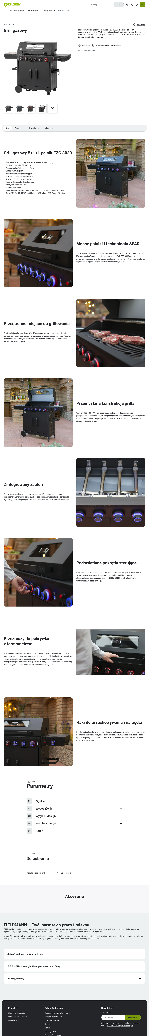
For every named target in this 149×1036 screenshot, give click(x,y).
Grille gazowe (47, 10)
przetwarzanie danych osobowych (119, 1028)
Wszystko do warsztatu (18, 1019)
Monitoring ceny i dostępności (106, 45)
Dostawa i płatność (54, 1023)
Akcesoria (50, 129)
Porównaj (84, 45)
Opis (7, 129)
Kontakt (49, 1027)
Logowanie (131, 1020)
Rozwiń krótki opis (86, 37)
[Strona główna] (5, 11)
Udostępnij (138, 24)
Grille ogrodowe (33, 10)
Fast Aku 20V (14, 1023)
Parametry (19, 129)
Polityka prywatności (54, 1019)
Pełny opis (99, 37)
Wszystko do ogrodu (17, 10)
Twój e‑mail (105, 1015)
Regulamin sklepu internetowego (59, 1016)
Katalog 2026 (51, 1034)
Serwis (48, 1031)
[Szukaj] (118, 4)
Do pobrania (35, 129)
